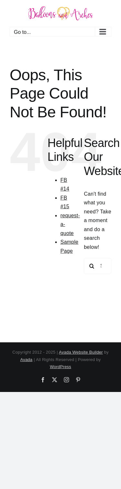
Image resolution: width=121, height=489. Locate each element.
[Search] (92, 266)
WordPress (60, 366)
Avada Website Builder (81, 352)
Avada (26, 359)
